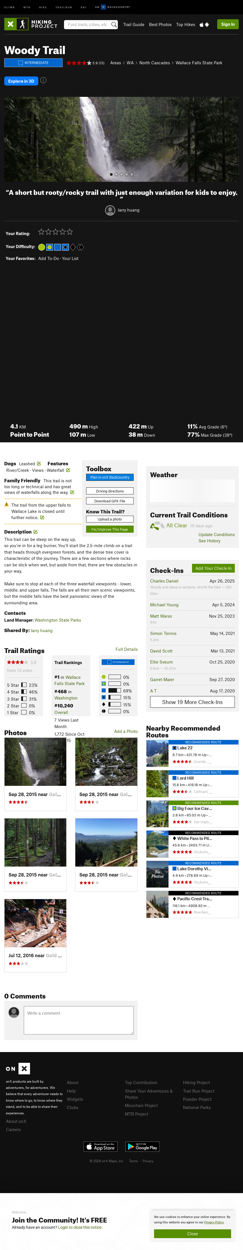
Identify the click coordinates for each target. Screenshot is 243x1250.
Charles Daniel (164, 580)
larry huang (129, 209)
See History (209, 540)
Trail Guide (133, 24)
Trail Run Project (198, 1090)
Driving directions (110, 491)
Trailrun (64, 7)
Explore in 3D (21, 81)
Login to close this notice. (80, 1227)
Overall (61, 712)
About (72, 1082)
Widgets (75, 1099)
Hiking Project (196, 1082)
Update (217, 534)
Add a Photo (126, 731)
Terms (133, 1161)
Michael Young (164, 604)
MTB (27, 7)
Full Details (127, 649)
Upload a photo (110, 519)
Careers (13, 1129)
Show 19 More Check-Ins (192, 702)
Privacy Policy (214, 1222)
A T (153, 690)
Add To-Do (48, 258)
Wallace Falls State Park (199, 62)
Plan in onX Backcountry (109, 477)
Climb (9, 7)
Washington (66, 697)
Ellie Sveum (161, 661)
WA (130, 62)
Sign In (228, 24)
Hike (43, 7)
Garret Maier (162, 679)
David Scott (161, 650)
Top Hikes (185, 24)
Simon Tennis (163, 633)
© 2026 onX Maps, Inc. (106, 1161)
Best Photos (160, 24)
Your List (70, 258)
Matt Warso (161, 615)
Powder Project (197, 1099)
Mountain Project (141, 1105)
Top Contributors (141, 1082)
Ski (84, 7)
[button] (10, 139)
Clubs (72, 1107)
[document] (192, 1226)
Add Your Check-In (213, 568)
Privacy (148, 1161)
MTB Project (136, 1113)
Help (71, 1090)
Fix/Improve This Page (109, 529)
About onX (16, 1121)
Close (192, 1233)
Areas (115, 62)
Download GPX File (109, 501)
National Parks (197, 1107)
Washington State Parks (58, 619)
